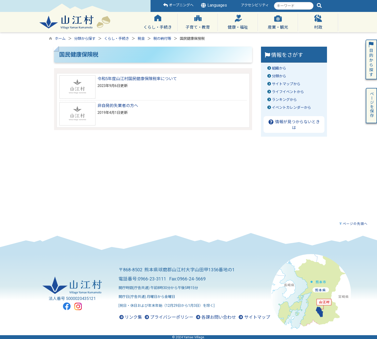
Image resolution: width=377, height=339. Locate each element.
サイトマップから (286, 84)
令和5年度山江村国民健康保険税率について (137, 78)
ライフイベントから (288, 92)
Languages (213, 5)
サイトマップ (254, 317)
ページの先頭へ (355, 224)
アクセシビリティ (255, 5)
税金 (141, 39)
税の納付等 (162, 39)
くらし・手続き (116, 39)
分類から (279, 76)
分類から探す (84, 39)
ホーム (60, 39)
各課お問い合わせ (216, 317)
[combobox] (294, 5)
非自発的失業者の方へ (117, 105)
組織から (279, 68)
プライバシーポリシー (169, 317)
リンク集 (130, 317)
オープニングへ (178, 5)
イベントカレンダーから (291, 107)
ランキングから (284, 100)
